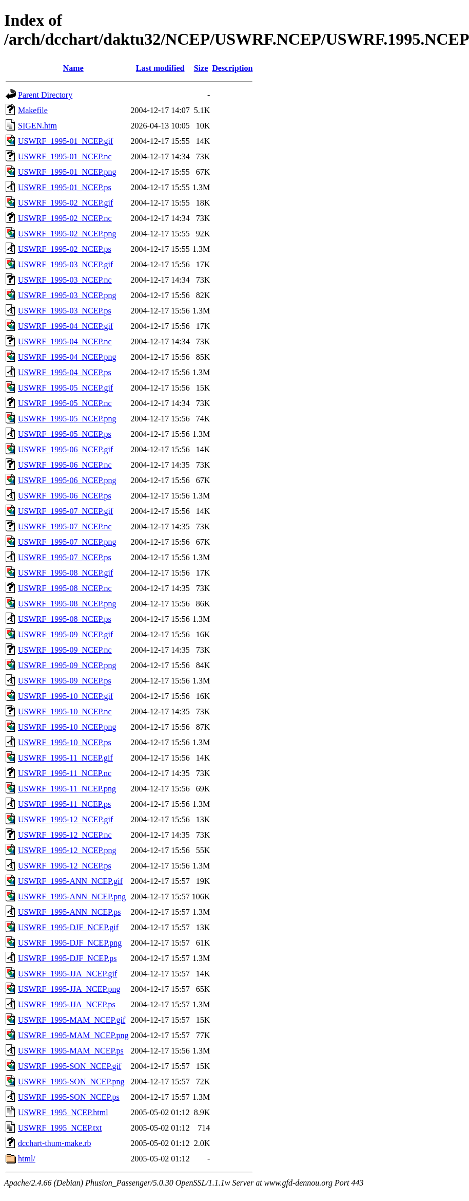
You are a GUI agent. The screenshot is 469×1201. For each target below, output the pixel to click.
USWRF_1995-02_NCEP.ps (64, 249)
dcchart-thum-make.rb (54, 1143)
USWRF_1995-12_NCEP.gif (65, 819)
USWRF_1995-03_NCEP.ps (64, 310)
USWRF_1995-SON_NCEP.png (71, 1081)
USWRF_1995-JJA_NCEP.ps (66, 1004)
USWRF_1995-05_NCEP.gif (65, 387)
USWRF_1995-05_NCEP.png (67, 418)
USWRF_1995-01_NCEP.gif (65, 141)
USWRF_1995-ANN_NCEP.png (72, 896)
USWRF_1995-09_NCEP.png (67, 665)
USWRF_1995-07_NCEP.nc (65, 526)
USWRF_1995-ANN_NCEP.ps (69, 912)
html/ (26, 1158)
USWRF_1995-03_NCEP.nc (65, 279)
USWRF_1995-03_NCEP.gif (65, 264)
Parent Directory (45, 94)
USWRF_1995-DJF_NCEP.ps (67, 958)
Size (201, 68)
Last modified (160, 68)
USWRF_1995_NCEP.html (63, 1112)
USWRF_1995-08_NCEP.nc (65, 588)
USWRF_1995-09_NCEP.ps (64, 680)
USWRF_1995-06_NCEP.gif (65, 449)
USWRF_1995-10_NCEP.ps (64, 742)
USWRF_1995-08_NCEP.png (67, 603)
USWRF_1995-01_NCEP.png (67, 172)
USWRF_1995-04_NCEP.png (67, 357)
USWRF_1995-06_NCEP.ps (64, 495)
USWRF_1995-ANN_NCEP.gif (70, 881)
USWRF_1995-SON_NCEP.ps (69, 1097)
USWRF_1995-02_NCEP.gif (65, 202)
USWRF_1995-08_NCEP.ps (64, 619)
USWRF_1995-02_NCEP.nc (65, 218)
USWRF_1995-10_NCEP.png (67, 727)
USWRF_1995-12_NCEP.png (67, 850)
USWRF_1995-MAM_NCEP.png (73, 1035)
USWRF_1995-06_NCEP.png (67, 480)
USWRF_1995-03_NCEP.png (67, 295)
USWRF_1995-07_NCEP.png (67, 542)
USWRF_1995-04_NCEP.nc (65, 341)
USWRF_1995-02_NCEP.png (67, 233)
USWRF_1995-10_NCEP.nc (65, 711)
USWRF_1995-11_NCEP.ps (64, 804)
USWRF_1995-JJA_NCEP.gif (67, 973)
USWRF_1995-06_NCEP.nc (65, 464)
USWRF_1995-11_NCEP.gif (65, 757)
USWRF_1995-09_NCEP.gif (65, 634)
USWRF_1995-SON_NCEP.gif (69, 1066)
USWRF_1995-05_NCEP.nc (65, 403)
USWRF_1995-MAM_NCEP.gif (71, 1019)
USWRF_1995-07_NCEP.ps (64, 557)
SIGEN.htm (37, 125)
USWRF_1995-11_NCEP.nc (64, 773)
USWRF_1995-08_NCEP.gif (65, 572)
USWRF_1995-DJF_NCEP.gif (68, 927)
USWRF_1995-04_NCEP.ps (64, 372)
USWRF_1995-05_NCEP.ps (64, 434)
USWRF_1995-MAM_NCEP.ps (71, 1050)
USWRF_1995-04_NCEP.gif (65, 326)
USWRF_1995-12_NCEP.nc (65, 834)
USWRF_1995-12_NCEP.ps (64, 865)
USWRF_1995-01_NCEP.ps (64, 187)
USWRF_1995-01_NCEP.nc (65, 156)
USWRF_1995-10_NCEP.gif (65, 696)
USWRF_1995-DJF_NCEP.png (70, 942)
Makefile (33, 110)
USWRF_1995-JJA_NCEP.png (69, 989)
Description (232, 68)
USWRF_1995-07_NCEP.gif (65, 511)
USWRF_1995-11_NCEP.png (67, 788)
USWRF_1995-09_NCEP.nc (65, 649)
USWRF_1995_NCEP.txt (60, 1127)
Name (73, 68)
